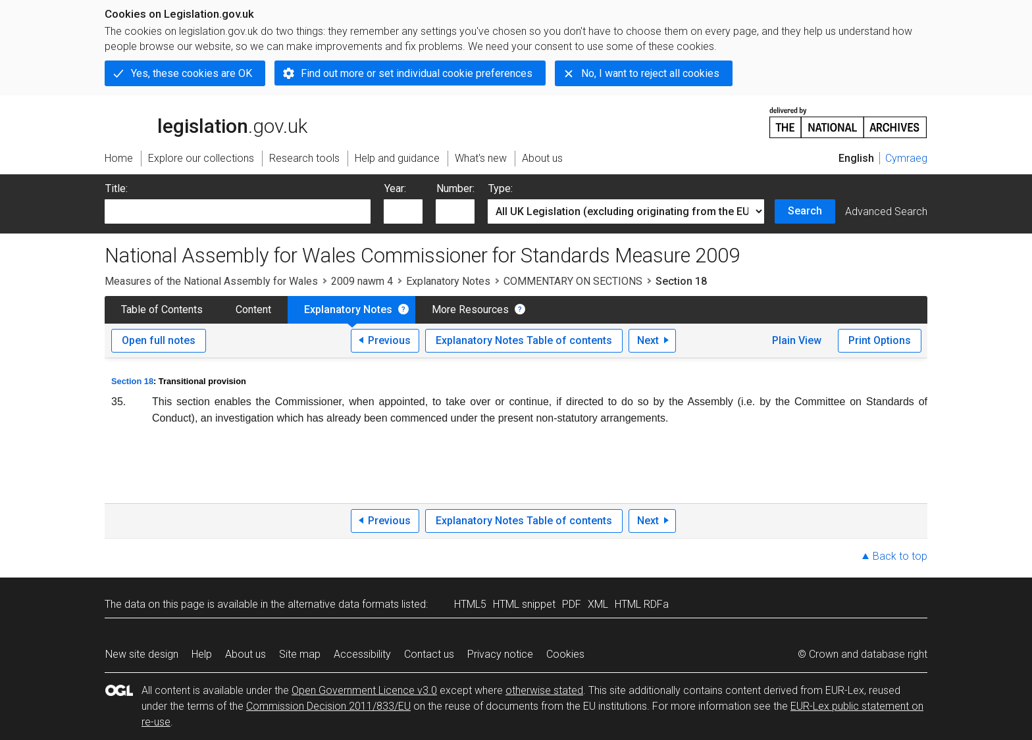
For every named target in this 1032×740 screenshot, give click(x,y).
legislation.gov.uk (206, 122)
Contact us (429, 654)
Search (805, 211)
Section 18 (132, 381)
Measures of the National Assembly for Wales (211, 281)
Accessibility (362, 654)
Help (202, 654)
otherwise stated (544, 690)
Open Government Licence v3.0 (364, 690)
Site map (300, 654)
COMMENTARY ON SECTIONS (572, 281)
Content (253, 309)
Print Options (879, 340)
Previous (389, 340)
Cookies (565, 654)
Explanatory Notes (448, 281)
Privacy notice (500, 654)
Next (648, 340)
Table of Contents (162, 309)
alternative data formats (343, 604)
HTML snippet (524, 604)
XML (598, 604)
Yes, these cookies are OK (191, 73)
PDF (571, 604)
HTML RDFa (642, 604)
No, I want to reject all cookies (650, 73)
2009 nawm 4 (362, 281)
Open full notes (158, 340)
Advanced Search (886, 211)
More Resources (470, 309)
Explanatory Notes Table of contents (524, 340)
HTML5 (470, 604)
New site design (141, 654)
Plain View (796, 340)
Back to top (900, 556)
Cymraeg (906, 158)
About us (245, 654)
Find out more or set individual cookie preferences (416, 73)
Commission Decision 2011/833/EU (328, 706)
